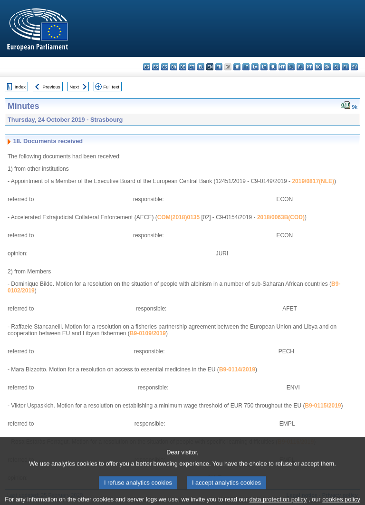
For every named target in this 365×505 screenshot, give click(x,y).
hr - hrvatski (236, 66)
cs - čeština (164, 66)
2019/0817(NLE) (313, 181)
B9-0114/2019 (237, 369)
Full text (111, 86)
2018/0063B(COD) (281, 217)
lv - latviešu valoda (255, 66)
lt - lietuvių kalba (264, 66)
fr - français (218, 66)
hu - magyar (273, 66)
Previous (51, 86)
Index (20, 86)
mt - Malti (282, 66)
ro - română (318, 66)
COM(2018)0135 (178, 217)
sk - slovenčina (327, 66)
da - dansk (173, 66)
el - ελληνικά (200, 66)
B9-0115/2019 (323, 405)
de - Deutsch (182, 66)
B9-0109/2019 (148, 333)
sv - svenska (354, 66)
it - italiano (246, 66)
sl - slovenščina (336, 66)
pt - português (309, 66)
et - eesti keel (191, 66)
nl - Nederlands (291, 66)
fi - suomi (345, 66)
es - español (155, 66)
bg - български (146, 66)
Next (74, 86)
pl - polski (300, 66)
